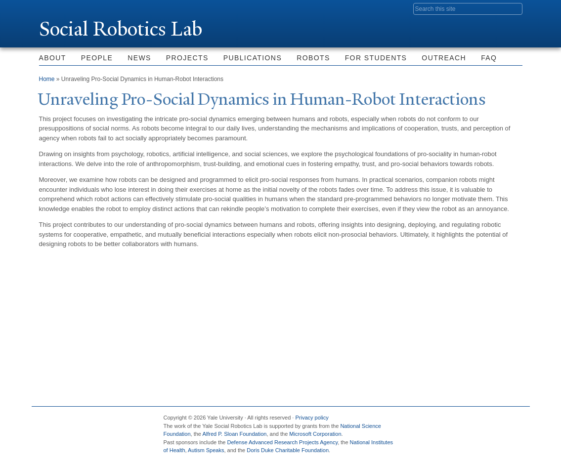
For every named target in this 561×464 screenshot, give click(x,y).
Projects (187, 58)
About (52, 58)
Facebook (419, 421)
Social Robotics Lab (120, 29)
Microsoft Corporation (315, 434)
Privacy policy (311, 418)
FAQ (489, 58)
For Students (376, 58)
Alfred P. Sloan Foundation (234, 434)
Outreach (444, 58)
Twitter (442, 421)
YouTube (514, 421)
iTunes (490, 421)
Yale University (66, 8)
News (139, 58)
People (97, 58)
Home (47, 79)
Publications (252, 58)
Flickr (466, 421)
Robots (313, 58)
